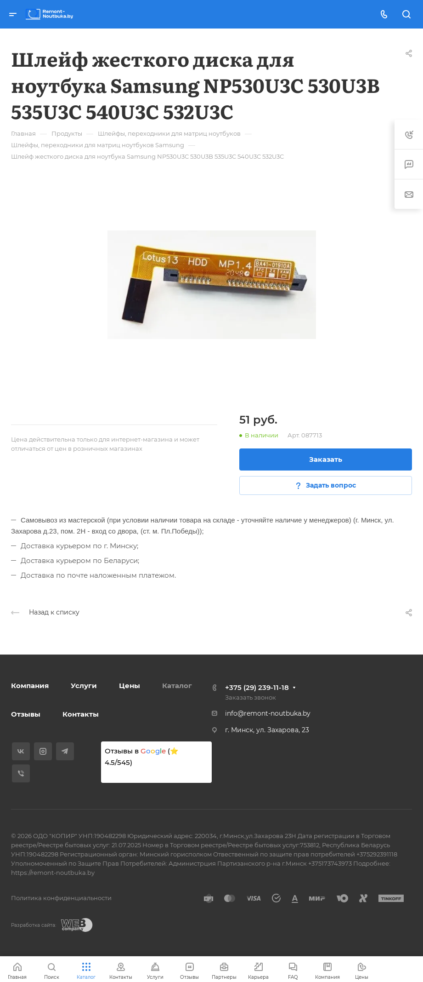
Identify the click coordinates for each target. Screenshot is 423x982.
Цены (129, 685)
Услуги (84, 685)
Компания (30, 685)
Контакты (80, 714)
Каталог (177, 685)
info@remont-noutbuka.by (267, 713)
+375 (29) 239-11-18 (257, 687)
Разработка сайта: (33, 925)
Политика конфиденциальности (61, 898)
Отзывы (25, 714)
